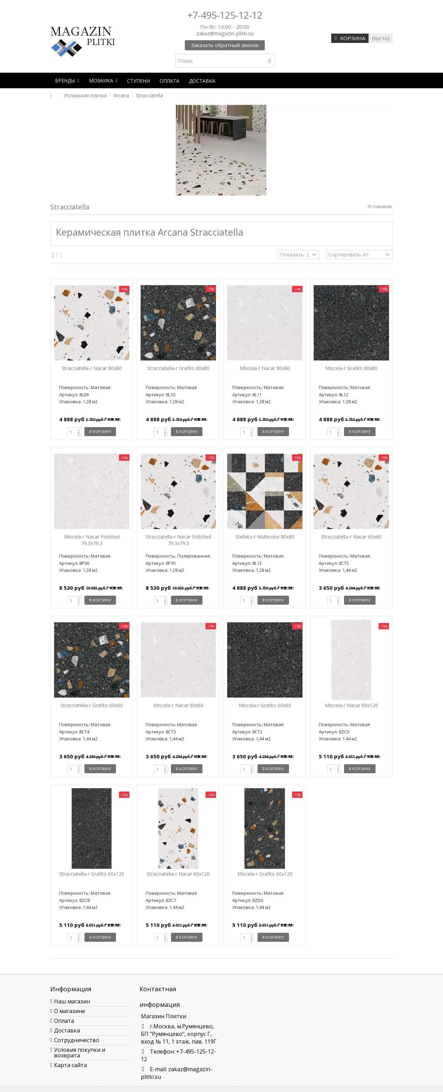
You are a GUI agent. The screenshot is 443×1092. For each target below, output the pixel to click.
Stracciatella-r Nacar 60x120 (178, 873)
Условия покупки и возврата (79, 1052)
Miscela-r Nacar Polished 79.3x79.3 (92, 540)
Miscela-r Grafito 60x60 (265, 705)
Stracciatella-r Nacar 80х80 (92, 368)
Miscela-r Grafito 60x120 (264, 873)
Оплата (64, 1020)
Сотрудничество (76, 1040)
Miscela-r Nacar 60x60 (178, 705)
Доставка (67, 1030)
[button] (67, 80)
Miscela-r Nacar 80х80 (265, 368)
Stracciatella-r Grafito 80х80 (178, 368)
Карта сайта (70, 1065)
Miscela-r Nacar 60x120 (351, 705)
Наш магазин (72, 1001)
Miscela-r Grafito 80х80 (351, 368)
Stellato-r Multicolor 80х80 (265, 536)
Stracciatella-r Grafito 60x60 (92, 705)
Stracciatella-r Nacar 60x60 (351, 536)
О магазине (69, 1011)
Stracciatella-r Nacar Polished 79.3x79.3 (178, 540)
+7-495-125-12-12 (225, 15)
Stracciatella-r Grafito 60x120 (91, 873)
